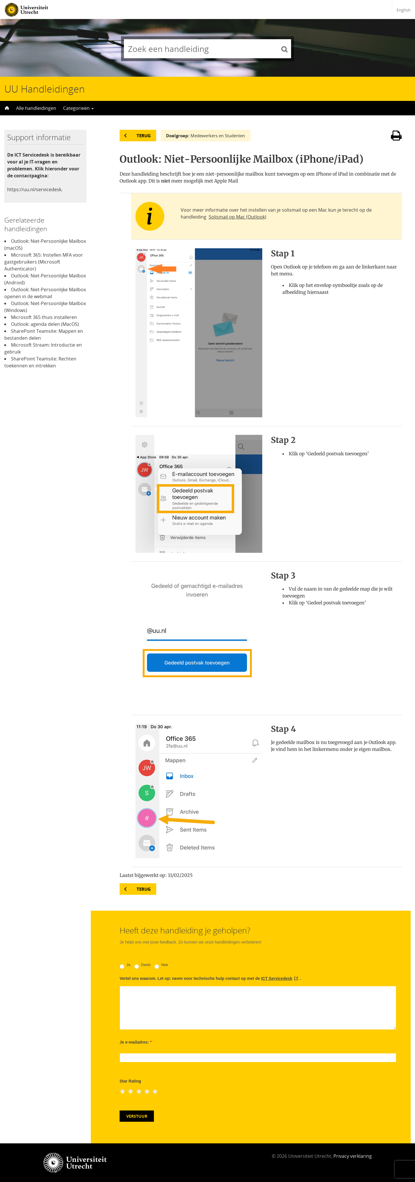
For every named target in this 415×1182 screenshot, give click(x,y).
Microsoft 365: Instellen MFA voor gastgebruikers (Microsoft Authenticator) (43, 262)
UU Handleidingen (44, 88)
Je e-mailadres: (136, 1042)
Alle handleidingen (36, 108)
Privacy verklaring (352, 1156)
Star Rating (130, 1081)
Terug (144, 135)
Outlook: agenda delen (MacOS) (45, 324)
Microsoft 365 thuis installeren (44, 317)
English (404, 10)
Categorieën (78, 108)
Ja (125, 966)
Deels (142, 966)
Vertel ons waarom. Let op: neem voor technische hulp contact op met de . (210, 978)
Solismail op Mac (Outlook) (237, 217)
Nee (161, 966)
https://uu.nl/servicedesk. (35, 189)
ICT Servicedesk (276, 978)
